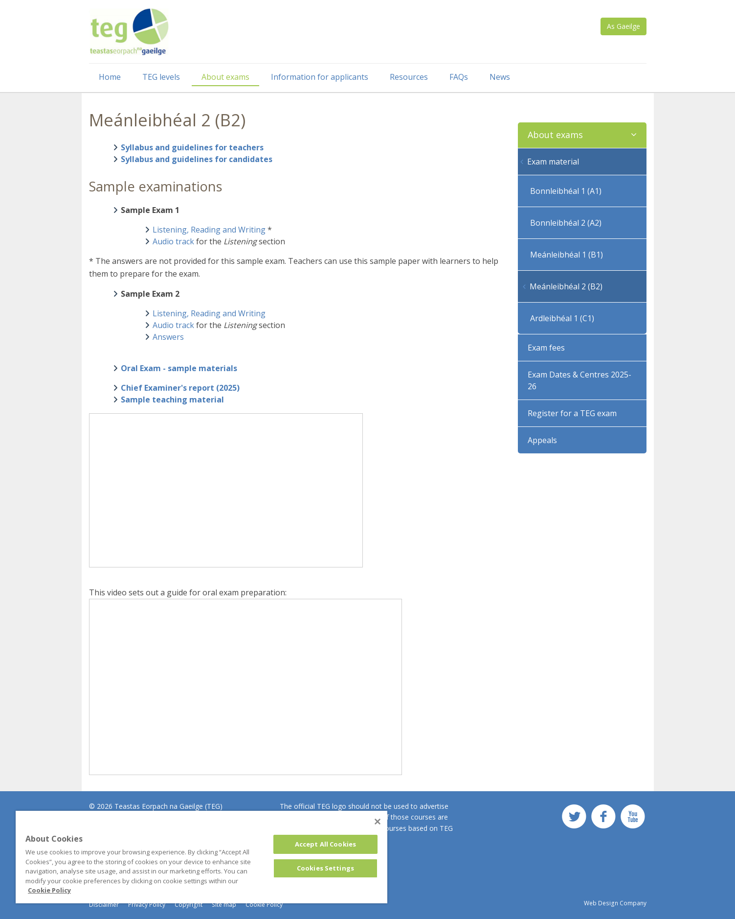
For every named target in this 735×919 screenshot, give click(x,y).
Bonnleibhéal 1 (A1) (565, 191)
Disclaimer (104, 904)
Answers (168, 336)
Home (110, 76)
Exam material (553, 161)
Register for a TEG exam (572, 413)
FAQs (458, 76)
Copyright (188, 904)
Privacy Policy (146, 904)
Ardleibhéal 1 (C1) (562, 318)
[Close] (377, 822)
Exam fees (546, 347)
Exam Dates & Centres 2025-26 (579, 380)
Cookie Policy (264, 904)
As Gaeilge (623, 26)
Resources (409, 76)
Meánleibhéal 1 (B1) (566, 254)
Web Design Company (615, 903)
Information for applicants (319, 76)
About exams (225, 76)
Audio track (173, 241)
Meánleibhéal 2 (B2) (566, 286)
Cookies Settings (325, 868)
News (500, 76)
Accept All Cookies (325, 844)
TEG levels (161, 76)
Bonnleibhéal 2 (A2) (565, 222)
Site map (224, 904)
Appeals (542, 440)
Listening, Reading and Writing (209, 229)
